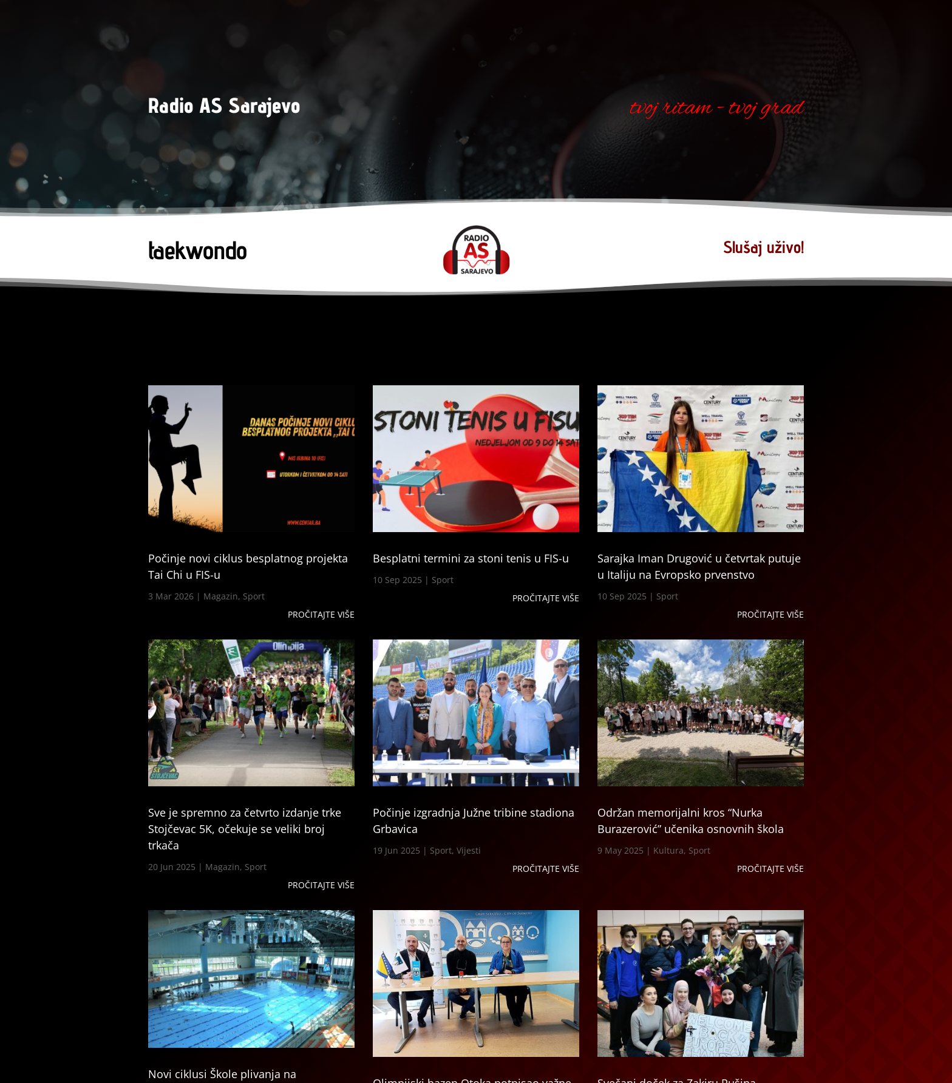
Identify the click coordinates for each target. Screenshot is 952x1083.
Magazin (220, 596)
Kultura (668, 850)
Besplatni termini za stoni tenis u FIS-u (471, 558)
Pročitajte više (321, 614)
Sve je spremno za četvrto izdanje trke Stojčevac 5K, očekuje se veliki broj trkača (244, 828)
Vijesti (469, 850)
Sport (254, 596)
